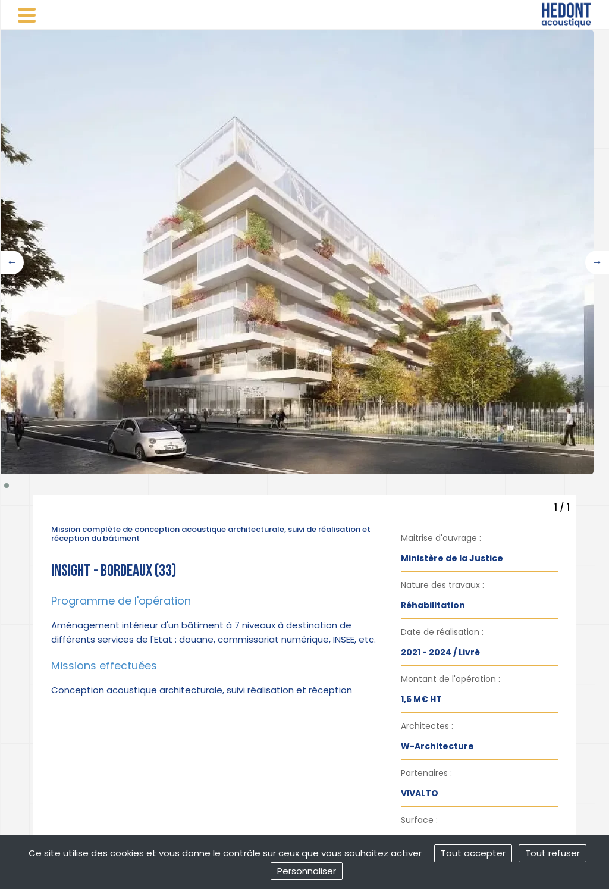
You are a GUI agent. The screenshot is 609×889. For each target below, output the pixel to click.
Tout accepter (473, 853)
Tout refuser (552, 853)
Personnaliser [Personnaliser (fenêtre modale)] (306, 871)
